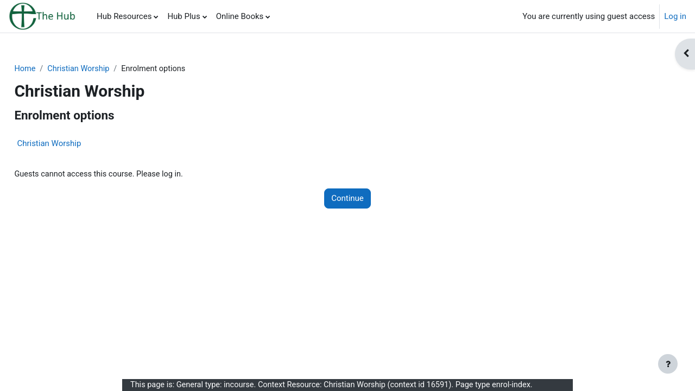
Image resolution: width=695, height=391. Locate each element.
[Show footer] (668, 364)
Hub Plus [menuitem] (183, 16)
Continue (347, 199)
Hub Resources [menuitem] (124, 16)
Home (49, 69)
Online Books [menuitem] (240, 16)
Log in (675, 16)
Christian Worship (105, 69)
